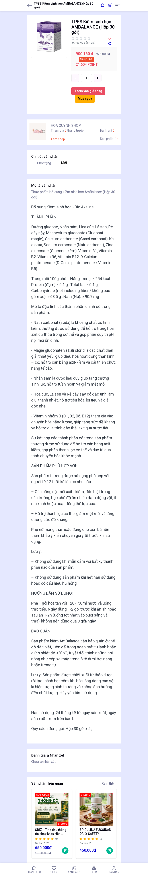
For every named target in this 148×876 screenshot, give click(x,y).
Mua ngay (85, 98)
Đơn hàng (74, 869)
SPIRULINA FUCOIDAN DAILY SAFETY (95, 832)
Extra (94, 869)
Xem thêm (109, 783)
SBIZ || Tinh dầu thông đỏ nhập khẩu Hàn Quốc (50, 832)
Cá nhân (114, 869)
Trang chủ (34, 869)
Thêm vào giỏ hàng (88, 91)
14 (117, 138)
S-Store (54, 869)
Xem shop (58, 139)
